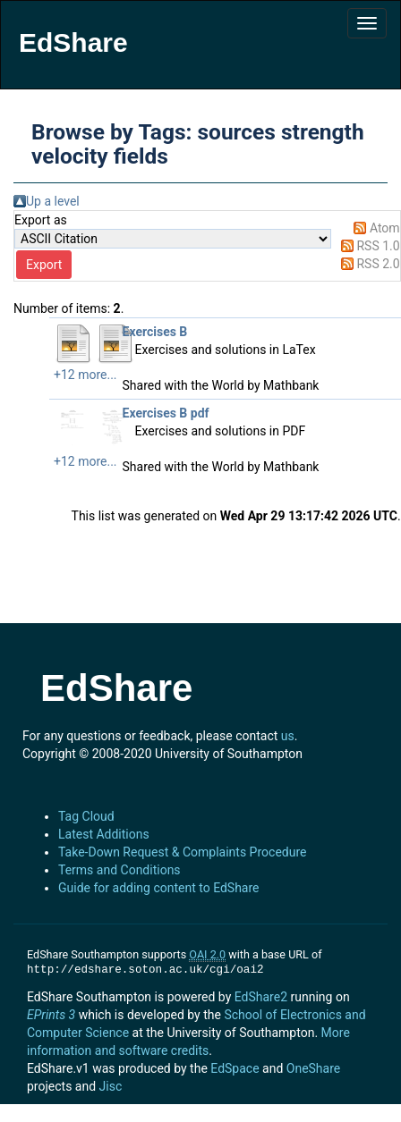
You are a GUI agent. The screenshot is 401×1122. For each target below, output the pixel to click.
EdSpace (234, 1068)
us (287, 736)
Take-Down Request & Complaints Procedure (182, 852)
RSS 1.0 (377, 246)
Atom (385, 228)
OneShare (313, 1068)
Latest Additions (103, 834)
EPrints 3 (51, 1015)
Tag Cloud (86, 816)
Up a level (53, 201)
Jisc (111, 1086)
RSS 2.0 (377, 264)
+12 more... (85, 374)
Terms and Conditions (119, 870)
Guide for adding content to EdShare (159, 888)
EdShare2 (261, 997)
